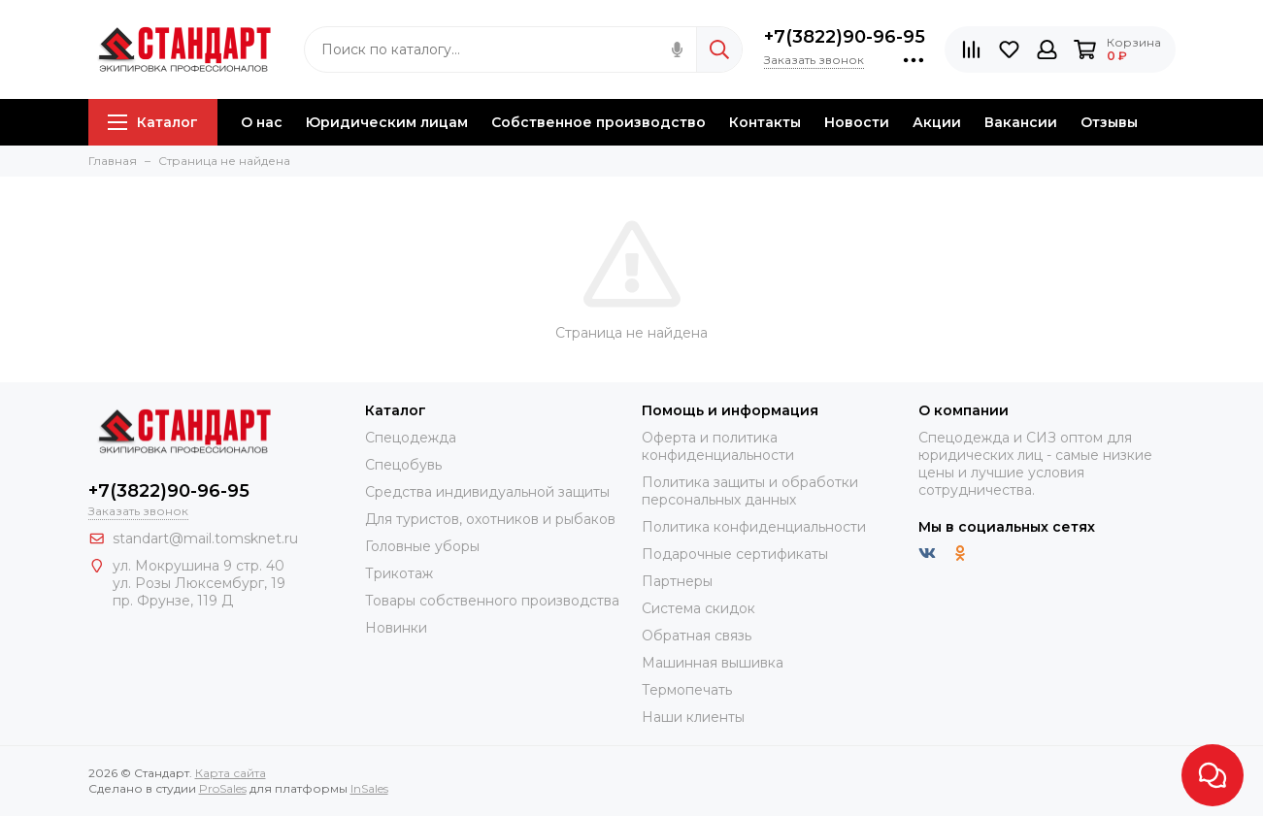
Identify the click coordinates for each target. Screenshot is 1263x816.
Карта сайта (230, 773)
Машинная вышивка (712, 662)
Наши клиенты (693, 717)
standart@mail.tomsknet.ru (205, 538)
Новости (856, 122)
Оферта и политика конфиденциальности (718, 446)
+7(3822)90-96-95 (844, 37)
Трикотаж (399, 573)
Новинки (396, 627)
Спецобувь (403, 464)
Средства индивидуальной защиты (487, 492)
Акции (937, 122)
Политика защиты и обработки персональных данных (750, 490)
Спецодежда (410, 437)
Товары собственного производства (492, 600)
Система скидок (698, 608)
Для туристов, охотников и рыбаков (490, 519)
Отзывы (1109, 122)
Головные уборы (422, 546)
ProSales (223, 788)
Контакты (765, 122)
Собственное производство (598, 122)
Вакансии (1020, 122)
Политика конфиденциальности (754, 527)
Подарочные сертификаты (735, 554)
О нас (262, 122)
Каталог (153, 122)
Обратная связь (696, 635)
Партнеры (677, 581)
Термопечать (687, 690)
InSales (369, 788)
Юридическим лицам (387, 122)
